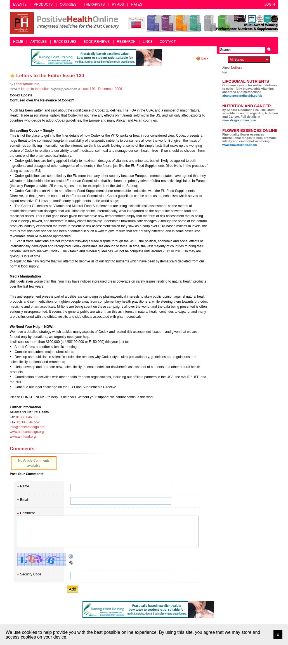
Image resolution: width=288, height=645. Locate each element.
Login (270, 4)
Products (43, 4)
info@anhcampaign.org (27, 427)
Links (148, 42)
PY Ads (118, 4)
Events (20, 4)
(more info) (27, 84)
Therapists (94, 4)
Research (126, 42)
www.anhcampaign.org (27, 432)
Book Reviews (97, 42)
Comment (27, 513)
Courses (68, 4)
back (204, 58)
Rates (136, 4)
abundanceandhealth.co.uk (242, 95)
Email (24, 500)
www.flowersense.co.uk (239, 144)
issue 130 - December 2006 (101, 89)
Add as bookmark (12, 75)
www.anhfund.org (23, 436)
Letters (236, 68)
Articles (38, 42)
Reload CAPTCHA (71, 556)
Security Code (30, 574)
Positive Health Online (66, 23)
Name (24, 486)
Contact (168, 42)
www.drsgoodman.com (239, 120)
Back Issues (65, 42)
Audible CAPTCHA (71, 562)
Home (18, 42)
